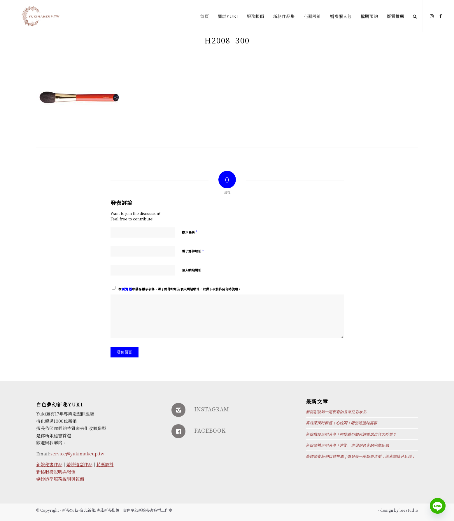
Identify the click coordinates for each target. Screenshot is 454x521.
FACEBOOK (210, 430)
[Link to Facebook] (440, 16)
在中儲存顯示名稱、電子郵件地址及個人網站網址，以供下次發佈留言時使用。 (179, 289)
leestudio (408, 510)
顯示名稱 (189, 232)
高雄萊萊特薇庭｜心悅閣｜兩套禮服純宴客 (341, 423)
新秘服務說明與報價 (56, 472)
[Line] (438, 506)
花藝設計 (105, 464)
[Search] (415, 16)
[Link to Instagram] (431, 16)
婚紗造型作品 (79, 464)
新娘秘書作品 (49, 464)
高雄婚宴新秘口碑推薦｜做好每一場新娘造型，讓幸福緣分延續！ (361, 457)
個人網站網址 (191, 270)
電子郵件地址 (193, 251)
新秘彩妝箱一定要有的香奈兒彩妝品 (336, 412)
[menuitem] (204, 16)
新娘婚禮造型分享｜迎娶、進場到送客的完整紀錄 (347, 445)
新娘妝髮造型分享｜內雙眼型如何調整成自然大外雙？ (351, 434)
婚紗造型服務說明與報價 (60, 479)
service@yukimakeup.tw (77, 453)
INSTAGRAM (211, 409)
